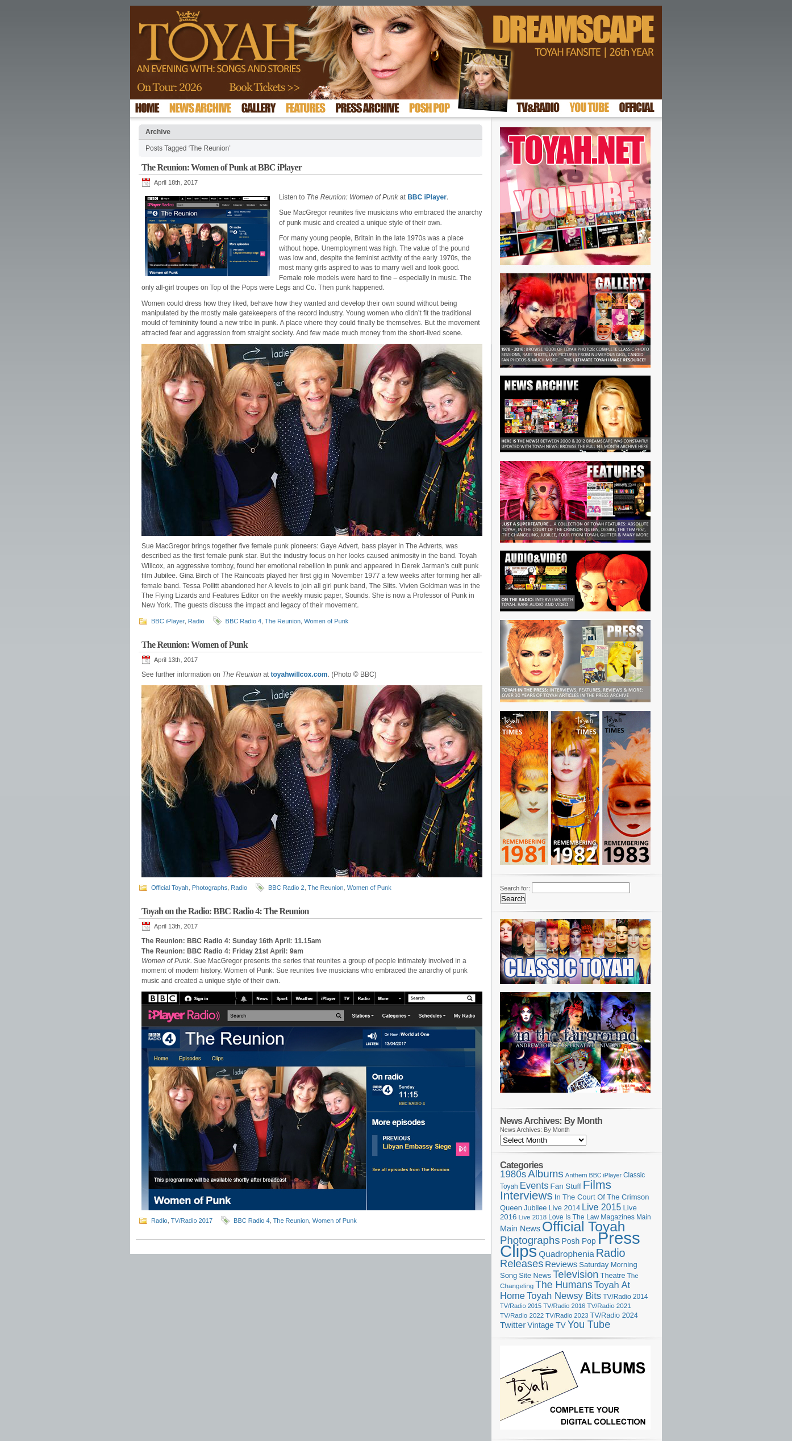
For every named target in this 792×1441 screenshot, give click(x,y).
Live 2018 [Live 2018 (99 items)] (533, 1217)
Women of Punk (326, 621)
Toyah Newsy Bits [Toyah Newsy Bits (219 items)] (564, 1295)
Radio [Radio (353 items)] (611, 1253)
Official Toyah (170, 887)
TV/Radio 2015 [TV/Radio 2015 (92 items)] (520, 1305)
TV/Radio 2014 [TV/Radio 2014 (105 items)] (625, 1297)
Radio (196, 621)
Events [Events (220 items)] (534, 1185)
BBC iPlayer (168, 621)
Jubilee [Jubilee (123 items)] (535, 1207)
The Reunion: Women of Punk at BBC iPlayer (221, 167)
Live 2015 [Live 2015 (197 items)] (601, 1207)
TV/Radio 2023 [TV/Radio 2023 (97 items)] (566, 1315)
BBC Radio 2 (286, 887)
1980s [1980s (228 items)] (513, 1174)
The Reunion (283, 621)
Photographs (209, 887)
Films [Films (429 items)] (597, 1184)
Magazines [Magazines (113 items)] (618, 1217)
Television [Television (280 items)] (575, 1274)
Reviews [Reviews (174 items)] (561, 1264)
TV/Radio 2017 (191, 1220)
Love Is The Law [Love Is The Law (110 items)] (573, 1217)
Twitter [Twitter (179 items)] (513, 1325)
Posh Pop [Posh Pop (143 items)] (579, 1241)
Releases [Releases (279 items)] (521, 1263)
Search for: (515, 888)
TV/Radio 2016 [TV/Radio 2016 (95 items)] (564, 1305)
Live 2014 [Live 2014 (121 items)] (565, 1207)
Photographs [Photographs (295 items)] (530, 1240)
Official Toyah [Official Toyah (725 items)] (584, 1226)
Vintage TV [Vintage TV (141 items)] (546, 1325)
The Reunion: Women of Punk (194, 644)
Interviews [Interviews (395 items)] (526, 1195)
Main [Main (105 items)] (643, 1217)
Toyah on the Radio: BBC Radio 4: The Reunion (225, 911)
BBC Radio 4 (244, 621)
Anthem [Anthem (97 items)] (576, 1175)
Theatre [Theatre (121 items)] (613, 1275)
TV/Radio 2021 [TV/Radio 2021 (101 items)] (609, 1305)
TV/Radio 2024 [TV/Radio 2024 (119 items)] (613, 1315)
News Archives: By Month (535, 1129)
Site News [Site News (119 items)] (535, 1276)
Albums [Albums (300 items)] (546, 1174)
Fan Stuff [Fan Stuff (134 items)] (566, 1186)
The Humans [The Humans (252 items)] (563, 1284)
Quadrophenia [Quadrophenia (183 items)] (566, 1254)
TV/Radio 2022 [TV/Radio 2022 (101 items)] (522, 1315)
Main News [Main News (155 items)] (520, 1228)
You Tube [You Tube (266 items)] (589, 1324)
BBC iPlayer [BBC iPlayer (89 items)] (605, 1175)
